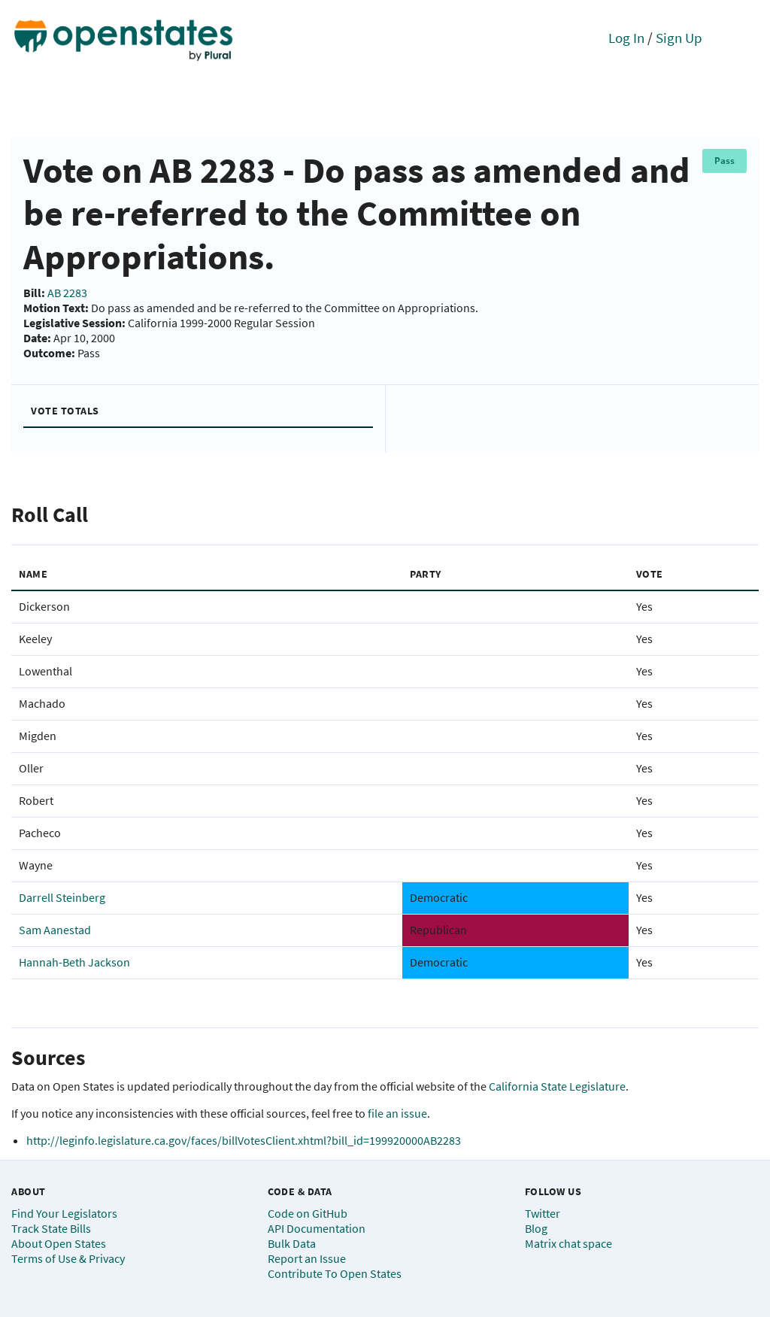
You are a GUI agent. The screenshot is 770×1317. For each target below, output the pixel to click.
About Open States (58, 1243)
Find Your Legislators (64, 1213)
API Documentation (316, 1228)
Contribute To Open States (335, 1273)
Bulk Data (292, 1243)
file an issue (397, 1113)
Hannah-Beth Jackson (74, 962)
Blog (536, 1228)
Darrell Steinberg (62, 897)
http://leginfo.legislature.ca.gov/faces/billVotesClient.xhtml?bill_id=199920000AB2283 (243, 1140)
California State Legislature (557, 1086)
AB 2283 (67, 292)
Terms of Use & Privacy (68, 1258)
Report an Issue (307, 1258)
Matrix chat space (568, 1243)
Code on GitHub (307, 1213)
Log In (626, 38)
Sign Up (679, 38)
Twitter (542, 1213)
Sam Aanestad (55, 929)
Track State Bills (51, 1228)
